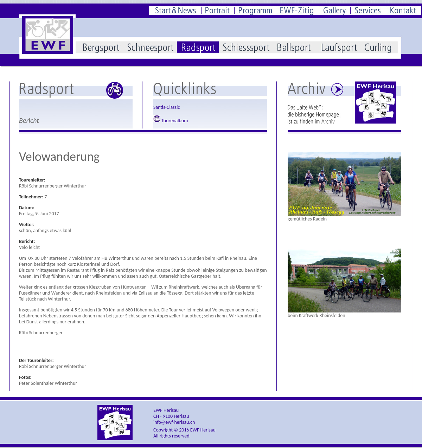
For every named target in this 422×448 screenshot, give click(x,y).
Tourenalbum (170, 121)
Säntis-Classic (166, 107)
